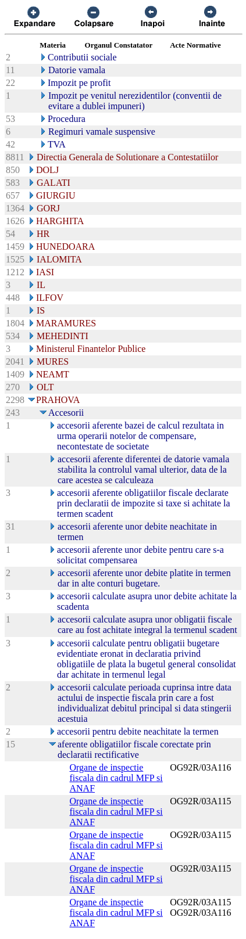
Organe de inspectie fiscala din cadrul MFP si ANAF (116, 777)
